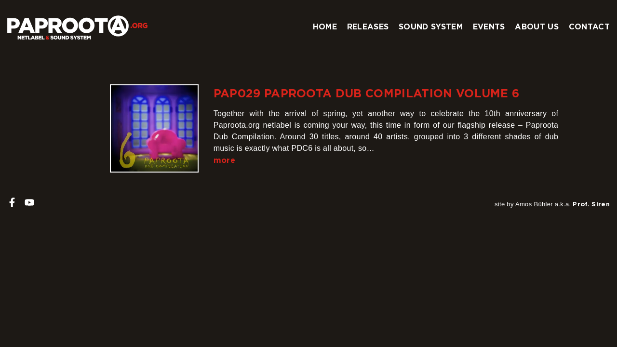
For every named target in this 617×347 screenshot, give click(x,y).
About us (537, 26)
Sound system (431, 26)
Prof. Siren (591, 203)
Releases (368, 26)
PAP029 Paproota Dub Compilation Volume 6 (367, 93)
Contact (589, 26)
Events (489, 26)
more (224, 160)
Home (325, 26)
